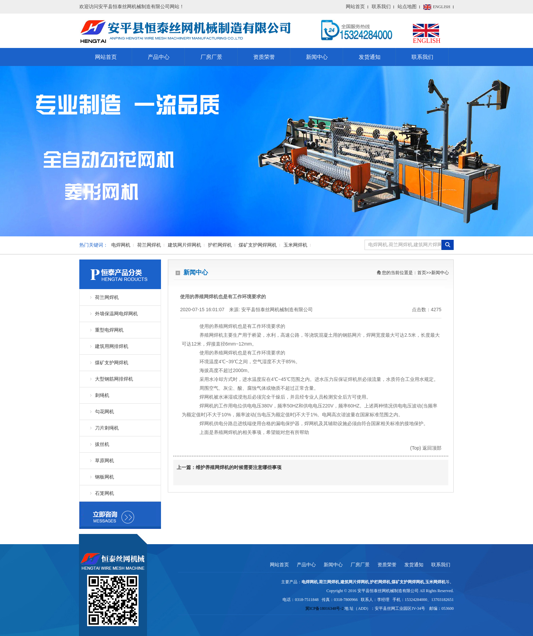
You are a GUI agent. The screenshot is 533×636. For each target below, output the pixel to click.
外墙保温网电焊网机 (116, 313)
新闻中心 (317, 57)
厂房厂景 (211, 57)
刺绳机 (102, 395)
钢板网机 (104, 477)
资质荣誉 (264, 57)
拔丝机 (102, 444)
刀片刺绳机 (107, 428)
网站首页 (355, 6)
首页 (421, 272)
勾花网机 (104, 411)
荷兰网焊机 (107, 297)
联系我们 (381, 6)
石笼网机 (104, 493)
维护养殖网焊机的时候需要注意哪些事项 (238, 467)
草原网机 (104, 460)
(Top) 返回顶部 (425, 448)
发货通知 (370, 57)
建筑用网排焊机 (111, 346)
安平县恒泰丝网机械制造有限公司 (277, 309)
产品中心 (158, 57)
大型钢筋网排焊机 (114, 379)
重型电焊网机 (109, 330)
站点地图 (407, 6)
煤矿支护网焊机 (111, 362)
